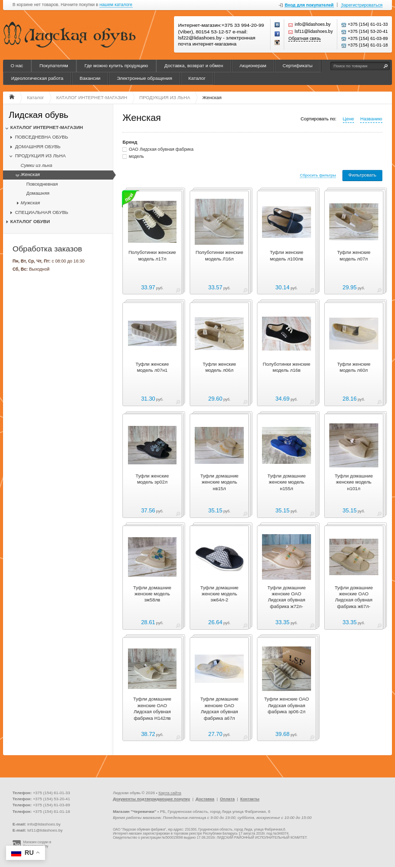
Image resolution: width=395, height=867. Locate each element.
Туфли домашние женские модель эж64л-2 (219, 594)
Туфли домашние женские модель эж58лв (152, 594)
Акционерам (252, 65)
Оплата (227, 799)
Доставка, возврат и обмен (193, 65)
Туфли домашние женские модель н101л (354, 482)
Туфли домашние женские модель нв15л (219, 482)
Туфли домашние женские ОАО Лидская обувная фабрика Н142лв (152, 708)
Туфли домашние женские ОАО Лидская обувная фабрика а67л (219, 708)
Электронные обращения (144, 78)
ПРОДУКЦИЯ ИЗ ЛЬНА (40, 155)
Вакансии (90, 78)
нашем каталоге (116, 5)
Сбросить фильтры (318, 175)
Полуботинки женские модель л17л (152, 255)
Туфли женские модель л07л (353, 255)
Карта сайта (169, 793)
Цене (348, 118)
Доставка (205, 799)
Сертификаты (298, 65)
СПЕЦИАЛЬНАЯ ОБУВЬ (41, 212)
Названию (371, 118)
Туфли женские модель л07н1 (152, 367)
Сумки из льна (36, 165)
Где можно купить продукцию (116, 65)
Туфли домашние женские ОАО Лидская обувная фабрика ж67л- (354, 597)
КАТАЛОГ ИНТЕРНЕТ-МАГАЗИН (46, 127)
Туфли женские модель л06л (219, 367)
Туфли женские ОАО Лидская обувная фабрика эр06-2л (286, 705)
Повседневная (42, 184)
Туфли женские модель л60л (353, 367)
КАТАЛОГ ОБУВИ (30, 221)
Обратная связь (304, 38)
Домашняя (38, 193)
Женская (30, 174)
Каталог (197, 78)
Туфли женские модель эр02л (152, 479)
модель (136, 156)
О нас (17, 65)
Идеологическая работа (37, 78)
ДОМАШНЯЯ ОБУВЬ (38, 146)
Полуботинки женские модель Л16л (219, 255)
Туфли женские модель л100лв (286, 255)
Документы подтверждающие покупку (151, 799)
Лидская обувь (38, 115)
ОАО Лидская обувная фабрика (161, 149)
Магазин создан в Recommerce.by (37, 844)
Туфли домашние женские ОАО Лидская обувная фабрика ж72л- (286, 597)
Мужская (30, 202)
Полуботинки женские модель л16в (287, 367)
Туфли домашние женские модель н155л (286, 482)
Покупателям (53, 65)
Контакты (249, 799)
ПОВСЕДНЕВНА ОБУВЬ (41, 137)
